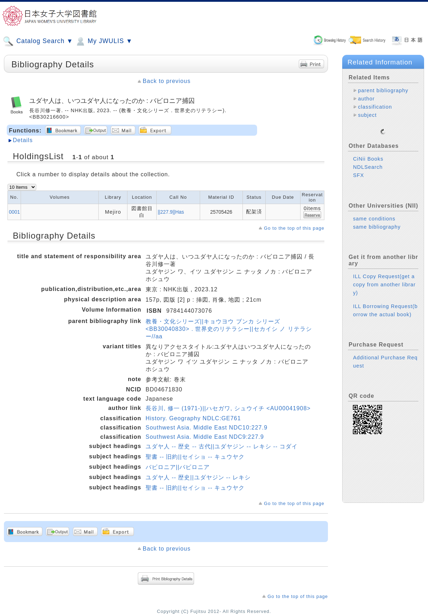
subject (367, 115)
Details (23, 140)
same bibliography (377, 221)
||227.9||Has (171, 212)
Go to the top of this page (294, 228)
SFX (358, 169)
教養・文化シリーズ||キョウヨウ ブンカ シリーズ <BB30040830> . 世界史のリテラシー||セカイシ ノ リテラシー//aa (229, 328)
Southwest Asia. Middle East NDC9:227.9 (205, 437)
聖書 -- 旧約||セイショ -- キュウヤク (195, 457)
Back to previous (166, 81)
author (366, 99)
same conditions (374, 213)
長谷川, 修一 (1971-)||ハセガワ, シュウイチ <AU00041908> (228, 408)
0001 (14, 212)
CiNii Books (368, 153)
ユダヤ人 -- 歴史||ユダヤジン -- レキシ (198, 477)
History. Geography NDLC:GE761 (193, 418)
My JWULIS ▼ (103, 41)
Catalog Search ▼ (38, 41)
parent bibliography (383, 90)
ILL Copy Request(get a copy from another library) (384, 279)
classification (375, 107)
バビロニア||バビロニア (178, 467)
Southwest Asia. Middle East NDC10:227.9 (206, 428)
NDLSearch (367, 161)
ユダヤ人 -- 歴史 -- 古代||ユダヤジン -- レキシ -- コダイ (222, 446)
